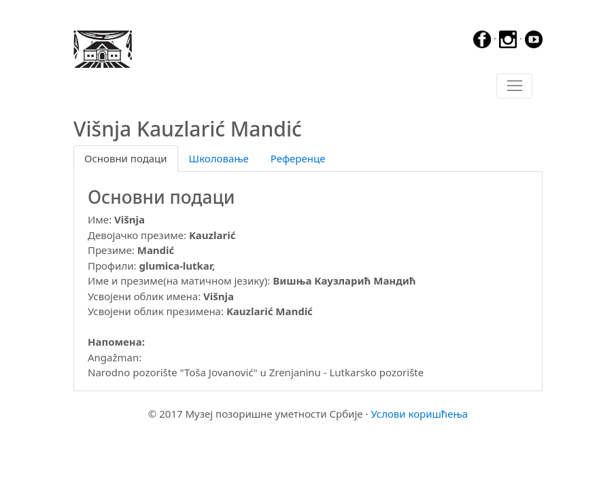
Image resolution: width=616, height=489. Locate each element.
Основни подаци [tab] (125, 158)
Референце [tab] (298, 158)
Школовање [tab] (219, 158)
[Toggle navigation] (514, 86)
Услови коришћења (419, 413)
